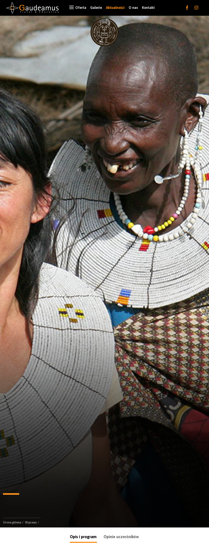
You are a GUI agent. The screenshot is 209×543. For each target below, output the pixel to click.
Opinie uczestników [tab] (121, 536)
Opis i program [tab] (83, 536)
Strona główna (12, 522)
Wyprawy (31, 522)
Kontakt (148, 7)
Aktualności (115, 7)
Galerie (96, 7)
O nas (133, 7)
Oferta (79, 7)
